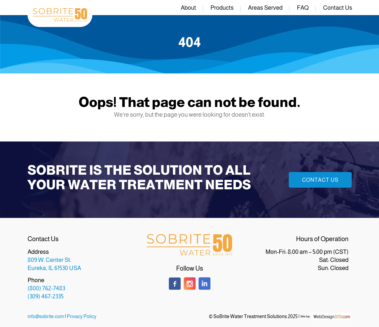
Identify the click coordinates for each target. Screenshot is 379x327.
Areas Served (265, 7)
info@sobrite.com (46, 316)
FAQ (303, 7)
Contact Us (337, 7)
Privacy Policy (81, 316)
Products (222, 7)
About (188, 7)
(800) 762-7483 (46, 288)
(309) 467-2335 (45, 296)
